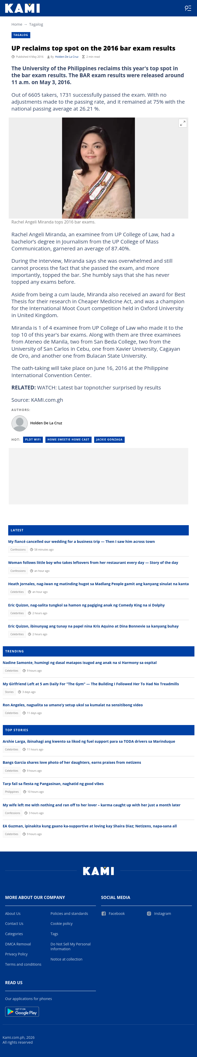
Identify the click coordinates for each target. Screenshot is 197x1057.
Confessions (18, 549)
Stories (9, 692)
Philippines (12, 792)
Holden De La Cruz (66, 56)
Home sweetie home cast (68, 439)
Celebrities (17, 592)
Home (17, 24)
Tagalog (36, 24)
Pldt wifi (33, 439)
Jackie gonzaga (109, 439)
